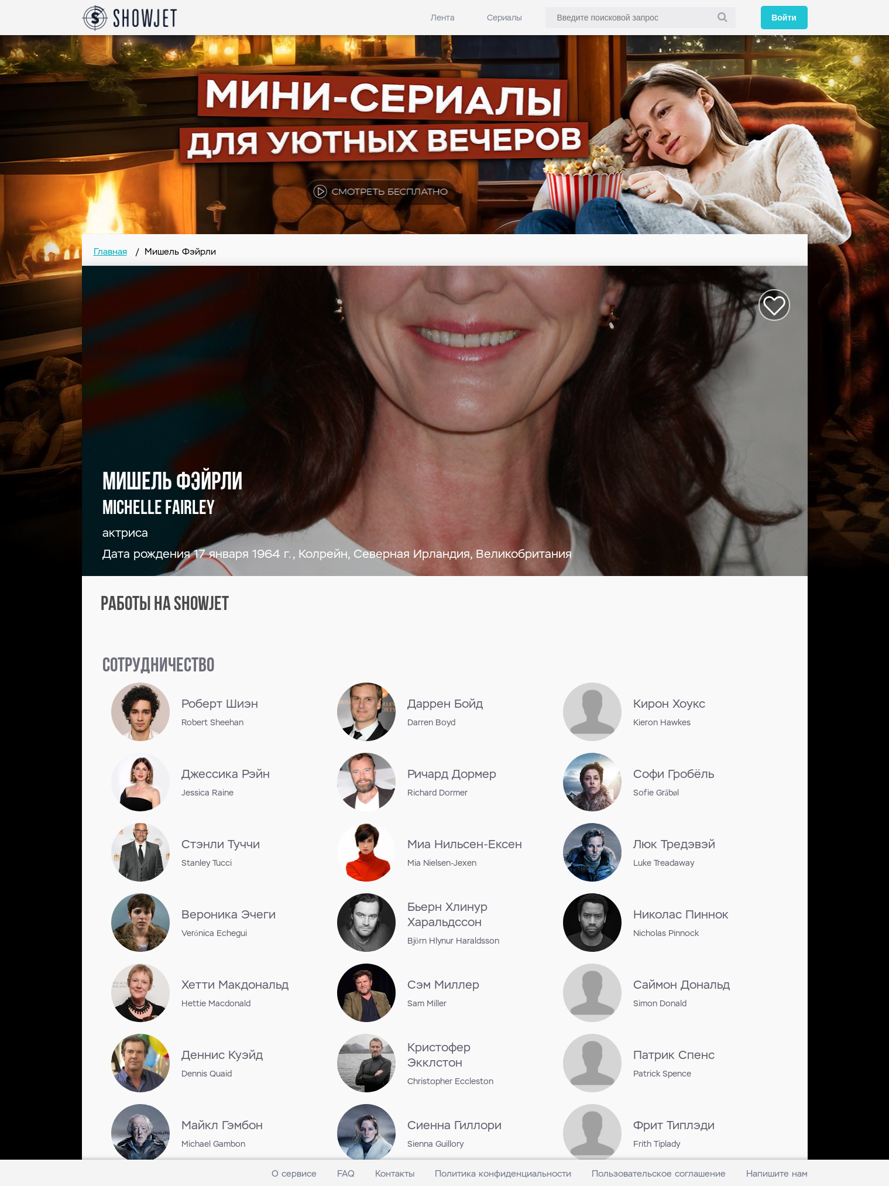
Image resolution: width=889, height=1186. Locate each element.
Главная (110, 251)
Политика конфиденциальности (503, 1173)
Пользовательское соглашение (659, 1173)
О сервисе (294, 1173)
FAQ (346, 1173)
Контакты (394, 1173)
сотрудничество (158, 666)
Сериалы (504, 17)
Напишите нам (777, 1173)
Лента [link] (443, 17)
